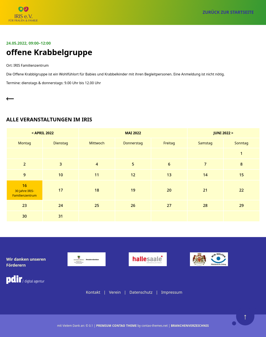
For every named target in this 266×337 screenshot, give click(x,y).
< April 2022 (43, 133)
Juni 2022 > (223, 133)
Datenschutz (140, 292)
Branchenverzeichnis (190, 326)
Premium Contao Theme (116, 326)
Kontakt (93, 292)
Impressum (171, 292)
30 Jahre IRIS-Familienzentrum (24, 193)
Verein (115, 292)
